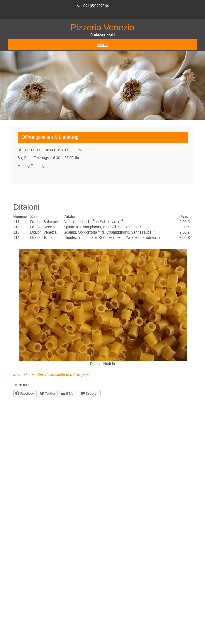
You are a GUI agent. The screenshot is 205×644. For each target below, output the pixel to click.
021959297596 (96, 5)
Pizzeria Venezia (103, 27)
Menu (102, 45)
